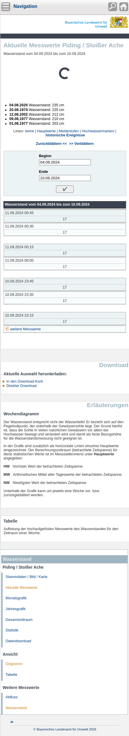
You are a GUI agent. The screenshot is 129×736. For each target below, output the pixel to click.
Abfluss (12, 697)
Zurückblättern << (51, 144)
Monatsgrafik (16, 598)
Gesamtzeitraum (19, 620)
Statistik (12, 630)
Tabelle (11, 675)
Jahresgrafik (16, 609)
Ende (43, 172)
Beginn (45, 156)
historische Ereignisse (65, 135)
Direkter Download (21, 386)
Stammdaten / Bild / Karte (27, 577)
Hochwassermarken (98, 131)
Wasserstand (16, 708)
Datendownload (18, 641)
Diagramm (14, 664)
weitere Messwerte (25, 329)
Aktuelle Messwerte (21, 588)
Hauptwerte (46, 131)
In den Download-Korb (24, 381)
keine (29, 131)
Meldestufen (69, 131)
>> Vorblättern (81, 144)
